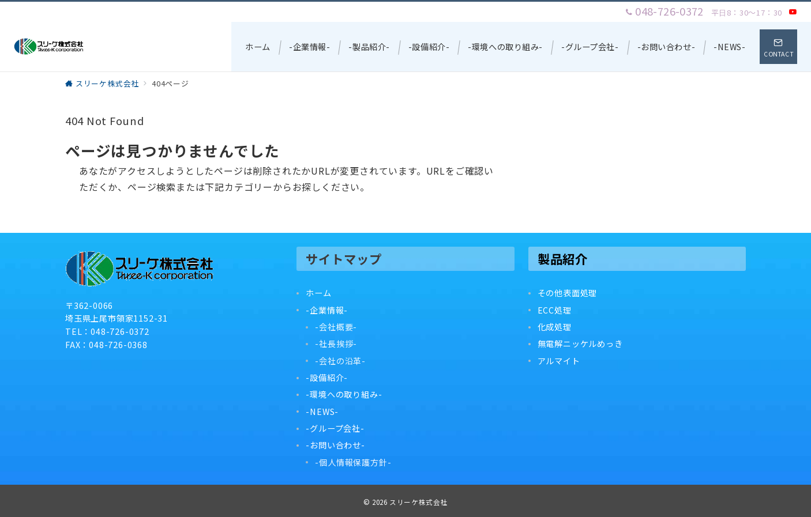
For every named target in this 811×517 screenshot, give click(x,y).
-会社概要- (336, 327)
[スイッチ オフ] (778, 47)
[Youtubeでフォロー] (793, 11)
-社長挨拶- (336, 343)
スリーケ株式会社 (418, 502)
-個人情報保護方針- (353, 462)
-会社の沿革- (340, 361)
